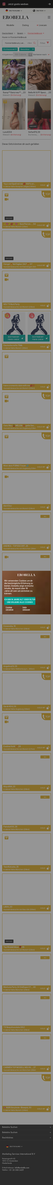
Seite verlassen (26, 608)
